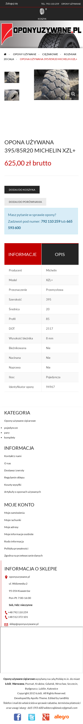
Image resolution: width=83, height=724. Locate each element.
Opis (60, 254)
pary (7, 432)
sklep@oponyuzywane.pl (24, 624)
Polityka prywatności (16, 548)
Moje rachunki (12, 520)
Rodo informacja (14, 541)
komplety (9, 437)
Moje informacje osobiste (18, 534)
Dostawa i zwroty (14, 470)
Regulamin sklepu (14, 477)
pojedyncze (11, 427)
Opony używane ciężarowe (20, 420)
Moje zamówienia (14, 512)
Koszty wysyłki (12, 484)
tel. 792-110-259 (50, 3)
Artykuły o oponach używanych (22, 491)
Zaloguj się (12, 3)
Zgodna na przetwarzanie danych (23, 555)
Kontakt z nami (12, 456)
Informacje (22, 254)
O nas (7, 463)
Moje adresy (11, 527)
